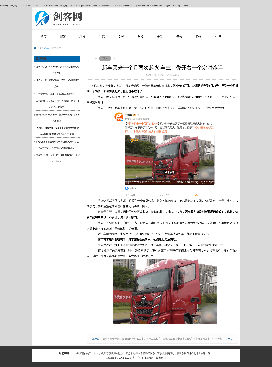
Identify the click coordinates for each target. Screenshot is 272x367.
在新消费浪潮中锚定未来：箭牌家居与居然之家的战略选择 (57, 117)
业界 (218, 36)
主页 (39, 48)
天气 (179, 36)
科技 (82, 36)
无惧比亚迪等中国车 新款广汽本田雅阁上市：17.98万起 (192, 338)
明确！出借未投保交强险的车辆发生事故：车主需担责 (132, 338)
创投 (140, 36)
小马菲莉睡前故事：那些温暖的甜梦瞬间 (56, 94)
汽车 (46, 48)
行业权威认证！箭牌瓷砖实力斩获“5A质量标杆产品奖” (56, 83)
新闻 (63, 36)
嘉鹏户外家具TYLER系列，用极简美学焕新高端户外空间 (57, 70)
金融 (160, 36)
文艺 (121, 36)
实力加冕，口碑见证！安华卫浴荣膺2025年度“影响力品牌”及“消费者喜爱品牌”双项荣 (57, 131)
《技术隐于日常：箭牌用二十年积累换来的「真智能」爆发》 (57, 158)
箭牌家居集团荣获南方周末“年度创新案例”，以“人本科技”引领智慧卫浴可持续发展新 (57, 144)
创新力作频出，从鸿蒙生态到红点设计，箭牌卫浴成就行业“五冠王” (57, 104)
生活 (102, 36)
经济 (199, 36)
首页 (43, 36)
